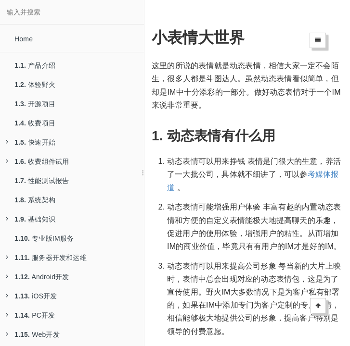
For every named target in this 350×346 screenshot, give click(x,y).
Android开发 (37, 277)
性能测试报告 (41, 181)
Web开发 (33, 334)
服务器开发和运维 (46, 257)
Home (23, 39)
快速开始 (30, 142)
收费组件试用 (37, 161)
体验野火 (34, 84)
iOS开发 (31, 296)
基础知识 (30, 219)
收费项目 (34, 123)
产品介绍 (34, 65)
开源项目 (34, 104)
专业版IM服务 (44, 238)
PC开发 (30, 315)
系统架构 (34, 200)
